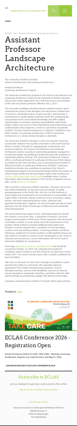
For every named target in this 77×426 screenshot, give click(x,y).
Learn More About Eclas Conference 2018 (30, 365)
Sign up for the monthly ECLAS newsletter (38, 389)
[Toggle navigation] (65, 11)
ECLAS (8, 33)
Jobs (15, 33)
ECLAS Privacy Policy (38, 402)
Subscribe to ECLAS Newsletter (28, 11)
